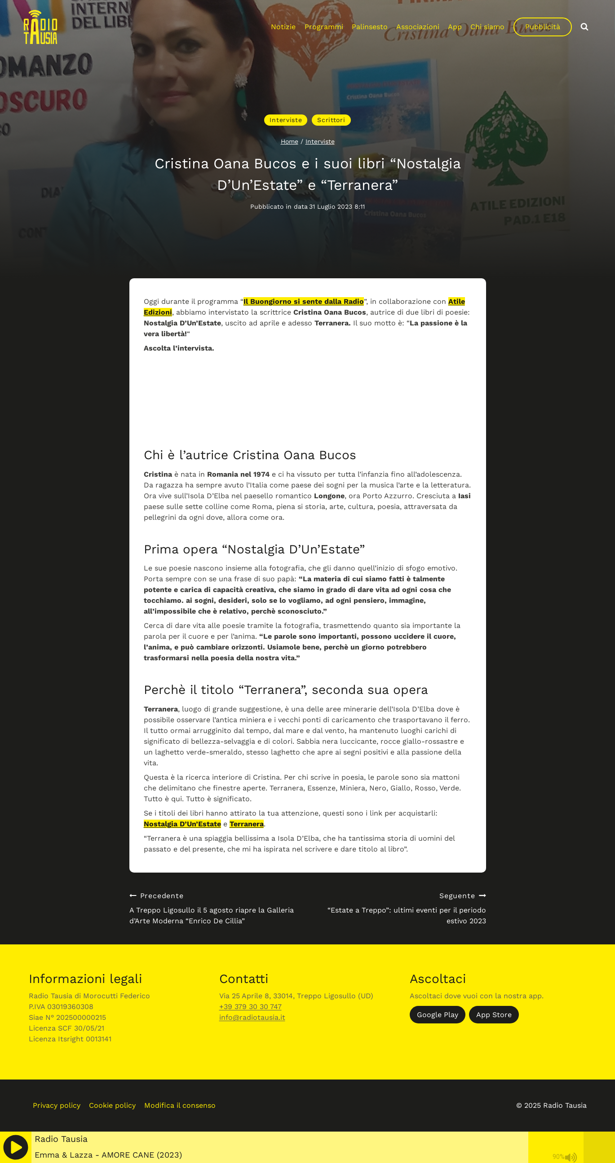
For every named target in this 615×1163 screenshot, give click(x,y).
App (455, 26)
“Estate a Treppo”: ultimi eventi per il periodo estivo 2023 (400, 908)
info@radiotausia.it (252, 1017)
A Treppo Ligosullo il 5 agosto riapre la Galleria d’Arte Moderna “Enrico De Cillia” (215, 908)
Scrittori (331, 119)
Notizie (283, 26)
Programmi (324, 26)
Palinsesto (370, 26)
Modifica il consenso (180, 1105)
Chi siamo (487, 26)
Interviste (286, 119)
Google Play (437, 1014)
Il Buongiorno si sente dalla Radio (303, 301)
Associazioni (417, 26)
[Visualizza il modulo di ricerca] (584, 27)
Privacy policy (56, 1105)
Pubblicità (542, 26)
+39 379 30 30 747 (250, 1006)
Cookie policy (112, 1105)
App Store (494, 1014)
